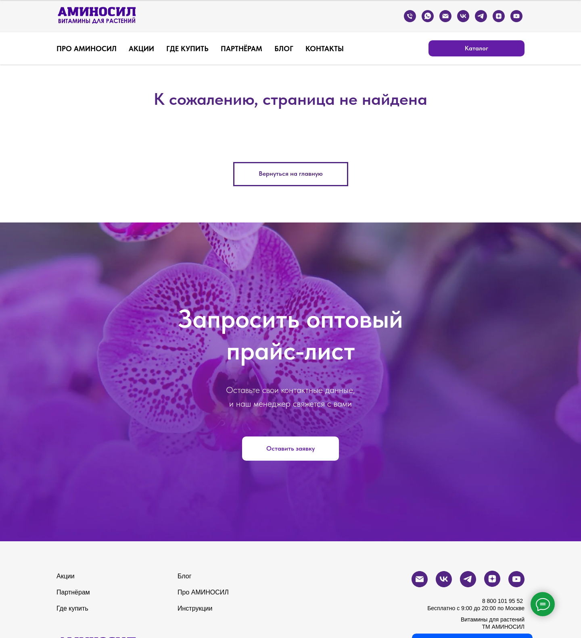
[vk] (463, 16)
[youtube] (516, 16)
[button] (290, 448)
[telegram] (481, 16)
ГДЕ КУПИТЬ (187, 48)
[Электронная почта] (445, 16)
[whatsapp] (428, 16)
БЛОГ (283, 48)
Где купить (72, 608)
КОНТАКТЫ (324, 48)
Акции (65, 576)
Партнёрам (73, 592)
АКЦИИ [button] (141, 48)
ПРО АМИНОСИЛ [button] (86, 48)
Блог (185, 576)
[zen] (499, 16)
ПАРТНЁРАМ (241, 48)
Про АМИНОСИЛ (203, 592)
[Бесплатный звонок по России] (410, 16)
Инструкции (195, 608)
